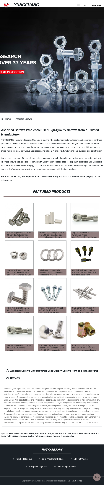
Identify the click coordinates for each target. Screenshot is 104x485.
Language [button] (95, 5)
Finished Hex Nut (28, 459)
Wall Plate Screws (43, 433)
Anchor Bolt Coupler (37, 436)
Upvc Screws (7, 433)
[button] (78, 5)
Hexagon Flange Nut (42, 466)
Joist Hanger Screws (70, 466)
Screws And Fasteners (24, 433)
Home (8, 119)
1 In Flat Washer (85, 459)
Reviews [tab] (13, 378)
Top (97, 477)
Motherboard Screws (61, 433)
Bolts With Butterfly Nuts (57, 459)
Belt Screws (77, 433)
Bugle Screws (53, 436)
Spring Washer (67, 436)
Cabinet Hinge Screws (17, 436)
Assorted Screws (24, 119)
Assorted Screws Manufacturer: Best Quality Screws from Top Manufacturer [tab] (52, 370)
